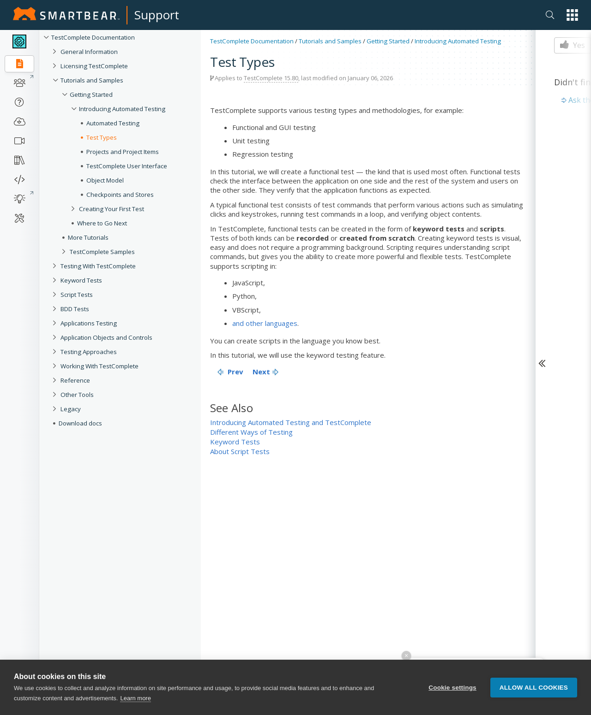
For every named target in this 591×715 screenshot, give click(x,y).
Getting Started (91, 94)
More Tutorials (88, 237)
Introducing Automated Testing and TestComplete (290, 422)
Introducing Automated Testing (122, 109)
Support (156, 14)
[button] (572, 15)
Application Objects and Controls (106, 337)
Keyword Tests (81, 280)
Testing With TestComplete (98, 266)
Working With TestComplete (99, 366)
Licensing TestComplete (94, 66)
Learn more (135, 698)
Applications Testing (88, 323)
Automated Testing (112, 123)
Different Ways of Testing (251, 432)
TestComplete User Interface (126, 166)
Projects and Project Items (122, 152)
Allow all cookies (534, 687)
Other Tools (77, 394)
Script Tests (76, 294)
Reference (75, 380)
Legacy (70, 409)
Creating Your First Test (111, 209)
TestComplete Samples (102, 252)
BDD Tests (74, 309)
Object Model (105, 180)
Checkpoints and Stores (120, 194)
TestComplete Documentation (93, 37)
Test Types (101, 137)
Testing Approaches (88, 352)
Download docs (80, 423)
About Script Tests (240, 451)
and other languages (264, 323)
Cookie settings (452, 687)
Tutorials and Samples (91, 80)
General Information (89, 51)
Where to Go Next (102, 223)
